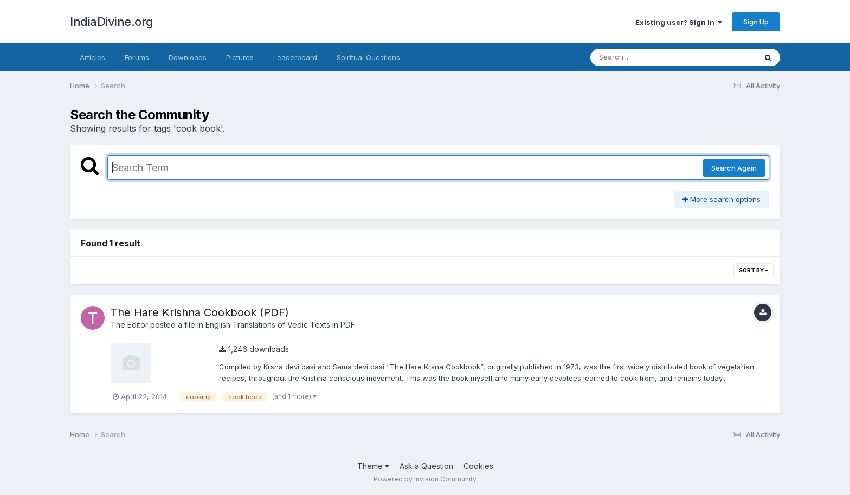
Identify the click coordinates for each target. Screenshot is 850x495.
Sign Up (756, 21)
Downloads (188, 57)
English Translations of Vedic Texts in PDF (280, 324)
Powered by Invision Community (425, 479)
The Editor (129, 324)
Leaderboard (295, 57)
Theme (373, 466)
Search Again (734, 168)
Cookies (478, 466)
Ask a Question (426, 466)
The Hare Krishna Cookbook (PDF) (200, 312)
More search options (721, 199)
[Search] (643, 57)
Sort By (753, 270)
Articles (92, 57)
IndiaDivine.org (111, 22)
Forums (137, 57)
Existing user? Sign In (678, 22)
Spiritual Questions (368, 57)
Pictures (240, 57)
